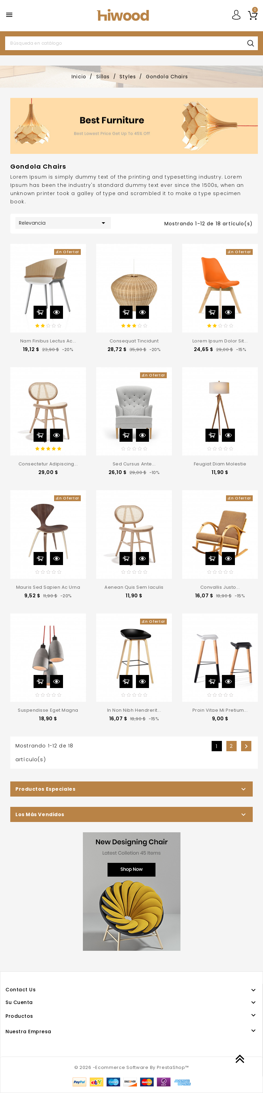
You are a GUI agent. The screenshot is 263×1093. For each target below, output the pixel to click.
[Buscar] (131, 43)
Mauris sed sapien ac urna (48, 587)
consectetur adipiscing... (48, 464)
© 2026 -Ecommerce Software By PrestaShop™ (131, 1067)
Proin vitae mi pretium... (220, 710)
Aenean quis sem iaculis (134, 587)
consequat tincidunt (134, 341)
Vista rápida (56, 312)
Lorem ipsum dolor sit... (220, 341)
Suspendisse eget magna (48, 710)
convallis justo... (220, 587)
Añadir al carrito (40, 312)
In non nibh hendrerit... (134, 710)
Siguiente (246, 746)
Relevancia (63, 223)
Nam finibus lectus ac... (48, 341)
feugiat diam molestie (220, 464)
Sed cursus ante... (134, 464)
